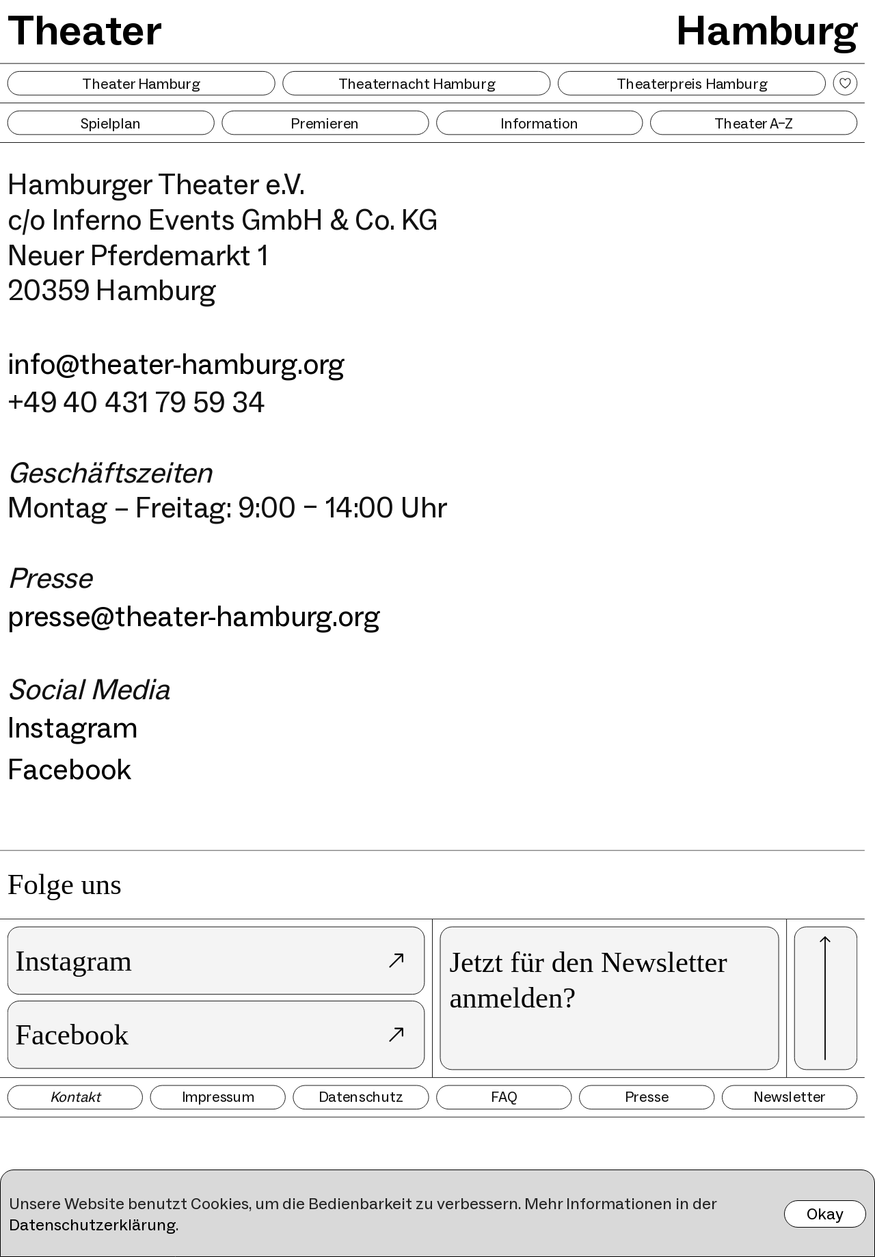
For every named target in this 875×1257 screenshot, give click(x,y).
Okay (825, 1214)
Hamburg (767, 29)
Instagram (73, 728)
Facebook (69, 768)
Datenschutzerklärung (92, 1224)
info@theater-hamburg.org (176, 363)
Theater (85, 29)
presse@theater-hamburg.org (194, 616)
